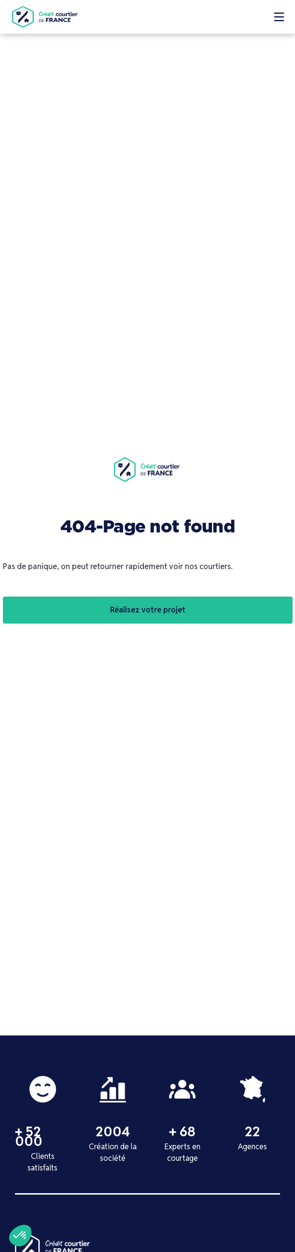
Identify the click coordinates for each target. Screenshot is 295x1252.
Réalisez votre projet (147, 610)
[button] (279, 17)
